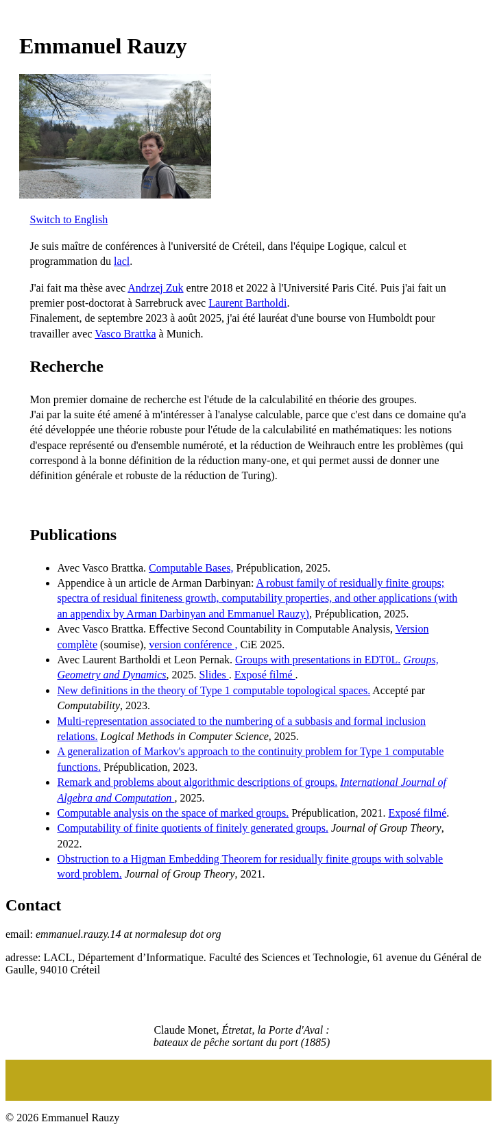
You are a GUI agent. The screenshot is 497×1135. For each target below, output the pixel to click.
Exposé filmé (264, 674)
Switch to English (68, 219)
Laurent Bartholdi (247, 303)
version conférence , (193, 644)
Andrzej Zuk (155, 288)
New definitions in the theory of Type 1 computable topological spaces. (213, 690)
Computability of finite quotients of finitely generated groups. (192, 828)
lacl (122, 261)
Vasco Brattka (125, 334)
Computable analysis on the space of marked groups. (173, 813)
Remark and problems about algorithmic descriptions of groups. (197, 782)
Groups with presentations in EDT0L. (317, 659)
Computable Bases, (191, 568)
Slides (214, 674)
